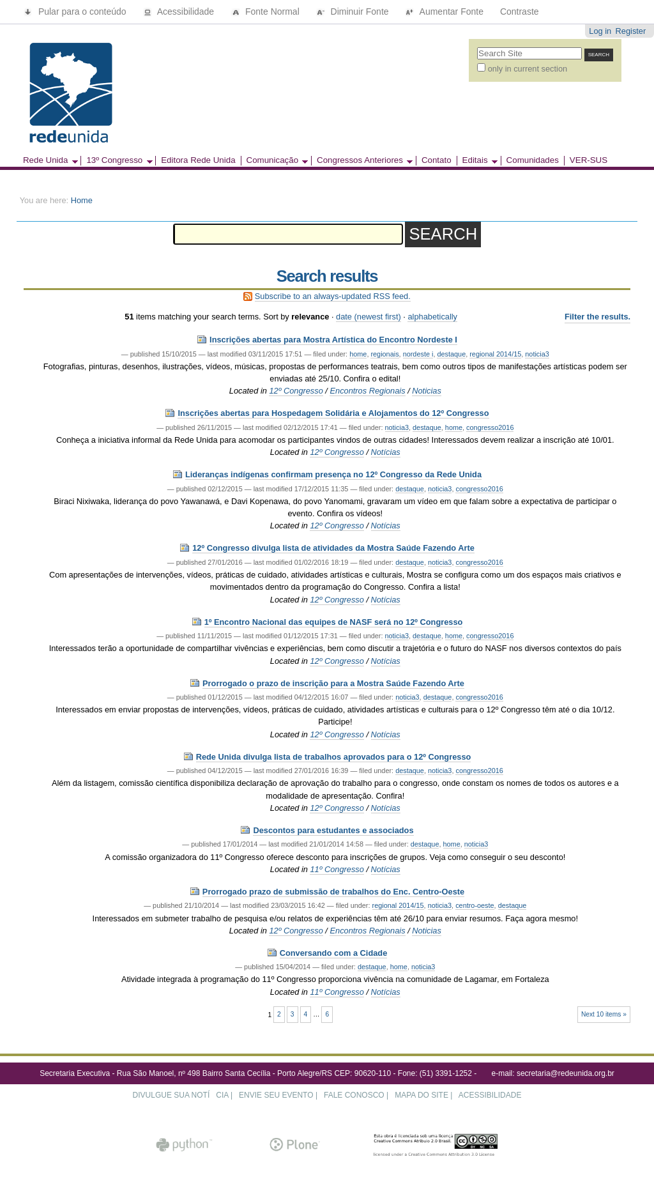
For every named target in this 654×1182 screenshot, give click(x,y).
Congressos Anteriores (362, 160)
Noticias (426, 390)
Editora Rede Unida (198, 160)
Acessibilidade (180, 11)
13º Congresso (116, 160)
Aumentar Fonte (445, 11)
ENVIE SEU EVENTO (276, 1095)
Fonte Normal (266, 11)
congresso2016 (489, 427)
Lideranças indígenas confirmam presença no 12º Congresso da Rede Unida (333, 474)
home (358, 354)
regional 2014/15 (495, 354)
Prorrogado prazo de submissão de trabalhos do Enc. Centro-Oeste (333, 891)
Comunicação (274, 160)
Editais (477, 160)
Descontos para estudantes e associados (333, 830)
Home (82, 200)
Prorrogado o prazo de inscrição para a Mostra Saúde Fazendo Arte (333, 683)
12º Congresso (296, 390)
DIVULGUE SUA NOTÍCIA (181, 1095)
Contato (437, 160)
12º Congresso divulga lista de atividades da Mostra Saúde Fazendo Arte (333, 548)
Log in (600, 31)
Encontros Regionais (367, 390)
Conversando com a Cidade (334, 953)
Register (631, 31)
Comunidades (532, 160)
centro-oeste (474, 905)
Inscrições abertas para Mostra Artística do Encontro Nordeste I (333, 339)
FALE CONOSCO (354, 1095)
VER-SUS (588, 160)
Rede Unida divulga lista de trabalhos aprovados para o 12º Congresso (333, 757)
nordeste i (418, 354)
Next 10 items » (604, 1014)
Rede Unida (48, 160)
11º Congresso (336, 869)
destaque (451, 354)
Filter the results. (597, 316)
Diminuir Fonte (354, 11)
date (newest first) (368, 316)
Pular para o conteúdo (76, 11)
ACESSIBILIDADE (490, 1095)
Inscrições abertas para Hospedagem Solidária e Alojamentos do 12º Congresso (333, 413)
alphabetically (432, 316)
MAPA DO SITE (421, 1095)
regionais (384, 354)
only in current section (527, 68)
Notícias (385, 452)
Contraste (519, 11)
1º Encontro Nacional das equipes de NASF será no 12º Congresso (333, 622)
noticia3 (537, 354)
